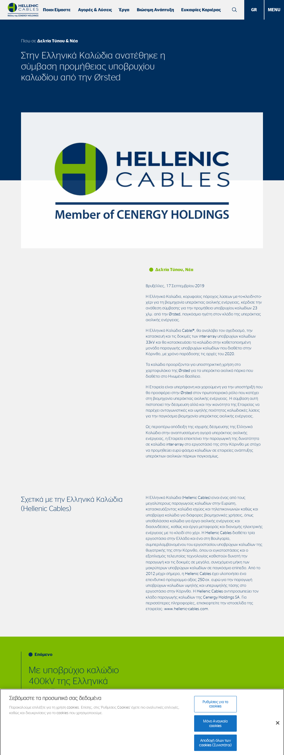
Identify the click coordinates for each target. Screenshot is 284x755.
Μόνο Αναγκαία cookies (215, 728)
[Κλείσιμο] (277, 727)
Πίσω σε (49, 40)
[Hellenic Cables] (23, 10)
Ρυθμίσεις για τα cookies (215, 708)
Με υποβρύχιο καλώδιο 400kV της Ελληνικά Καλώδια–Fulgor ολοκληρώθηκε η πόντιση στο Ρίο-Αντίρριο (79, 692)
